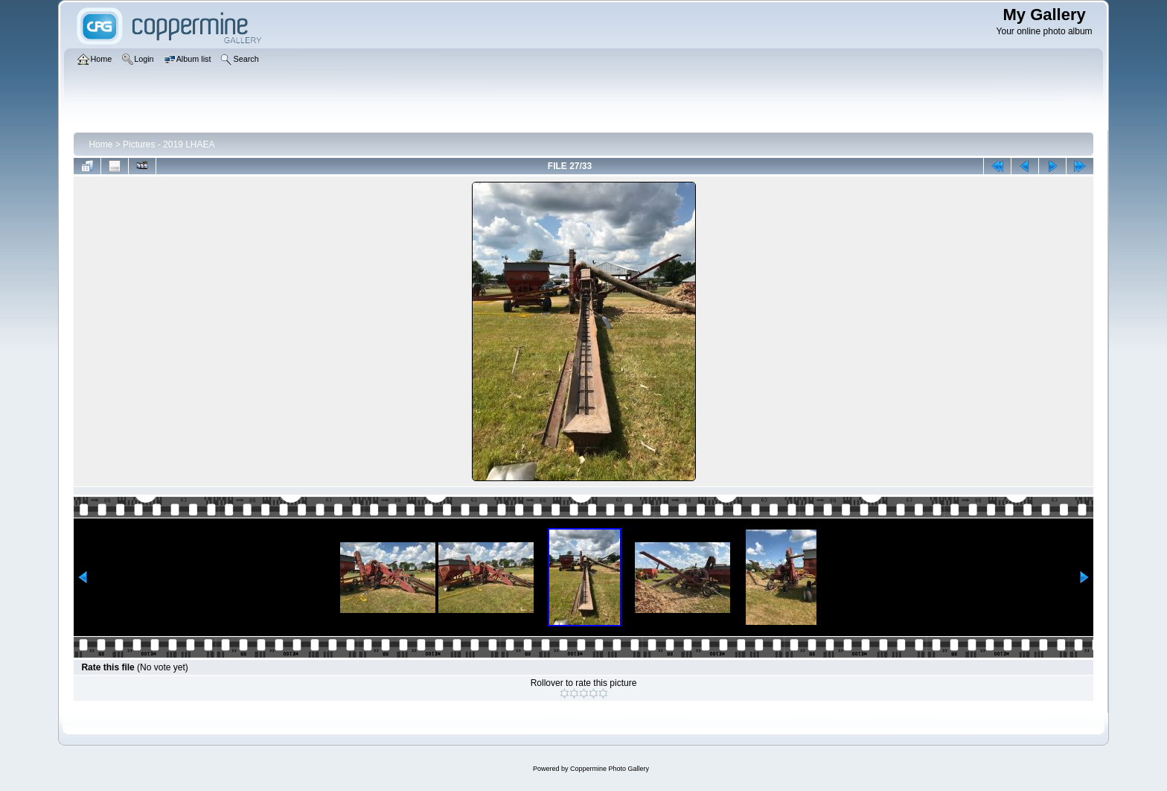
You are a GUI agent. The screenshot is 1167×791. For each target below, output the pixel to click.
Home (100, 144)
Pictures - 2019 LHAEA (168, 144)
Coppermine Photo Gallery (609, 768)
